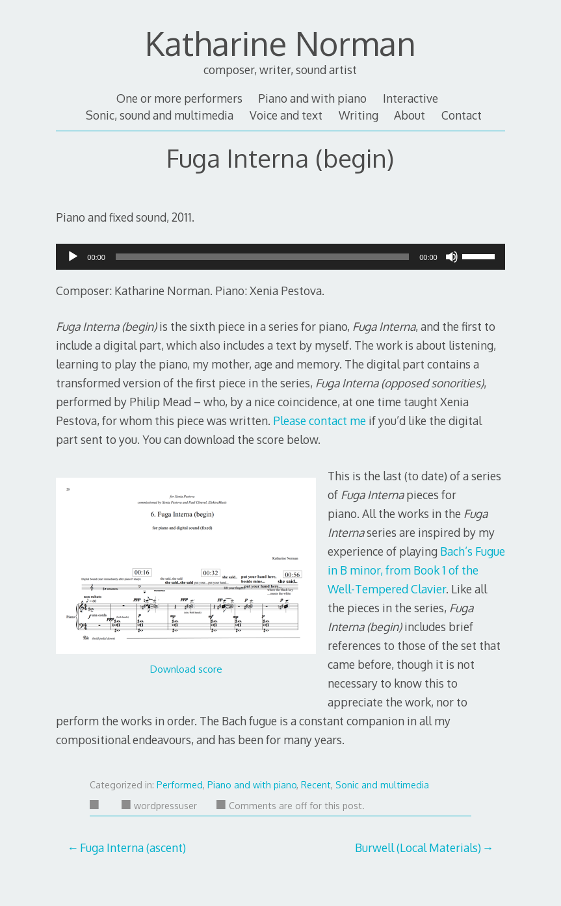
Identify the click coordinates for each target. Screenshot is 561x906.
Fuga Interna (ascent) (133, 847)
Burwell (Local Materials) (418, 847)
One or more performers (179, 98)
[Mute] (451, 260)
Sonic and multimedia (382, 784)
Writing (358, 115)
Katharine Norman (280, 43)
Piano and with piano (312, 98)
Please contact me (319, 420)
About (409, 115)
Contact (461, 115)
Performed (180, 784)
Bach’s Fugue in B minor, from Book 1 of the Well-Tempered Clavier (416, 570)
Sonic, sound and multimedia (159, 115)
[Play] (72, 260)
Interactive (410, 98)
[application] (280, 257)
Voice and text (286, 115)
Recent (316, 784)
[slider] (262, 256)
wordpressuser (159, 805)
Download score (186, 669)
